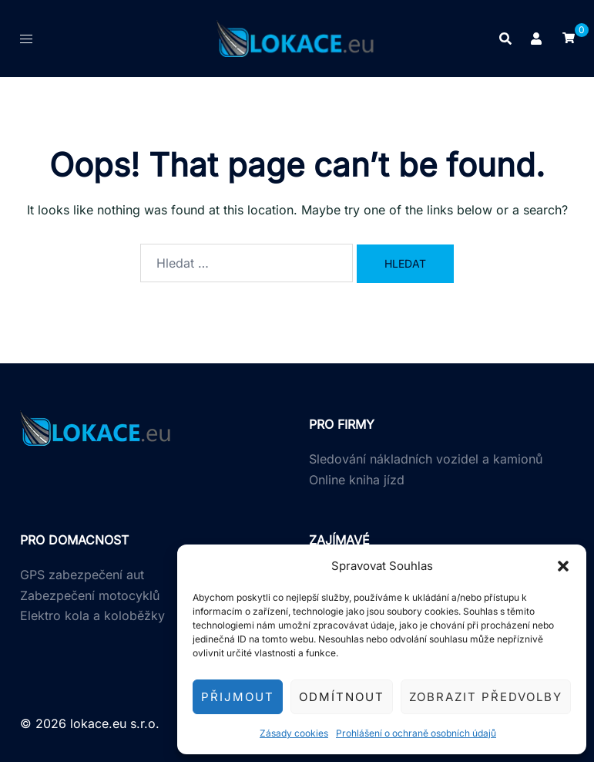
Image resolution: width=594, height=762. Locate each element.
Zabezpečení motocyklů (89, 595)
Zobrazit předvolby (485, 697)
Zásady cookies (294, 733)
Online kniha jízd (356, 479)
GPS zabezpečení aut (82, 574)
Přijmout (237, 697)
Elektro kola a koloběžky (92, 615)
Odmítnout (341, 697)
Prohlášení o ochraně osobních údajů (416, 733)
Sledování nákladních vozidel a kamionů (425, 459)
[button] (563, 566)
